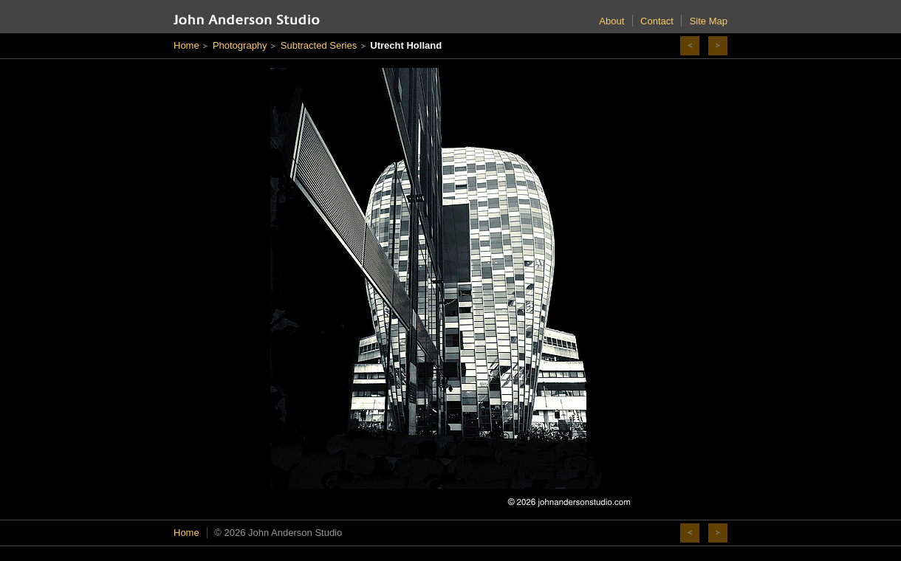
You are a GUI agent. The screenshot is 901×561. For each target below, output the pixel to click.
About (611, 21)
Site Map (708, 21)
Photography (240, 45)
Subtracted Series (319, 45)
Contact (657, 21)
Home (186, 45)
